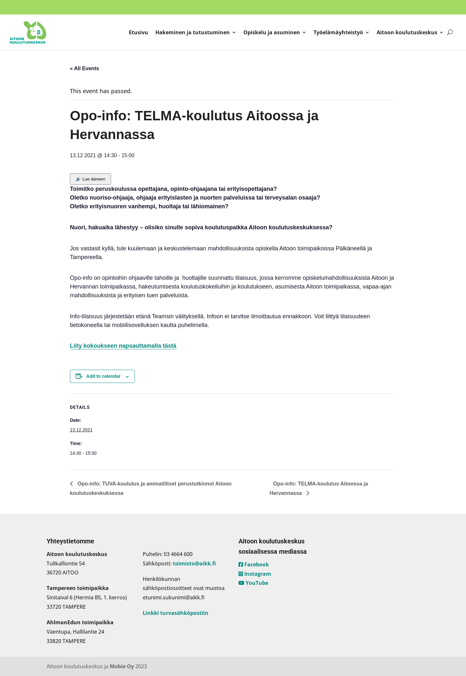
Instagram (255, 573)
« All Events (84, 68)
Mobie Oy (122, 666)
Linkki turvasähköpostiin (175, 612)
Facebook (254, 564)
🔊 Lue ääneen (90, 179)
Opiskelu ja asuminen (271, 32)
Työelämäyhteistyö (338, 32)
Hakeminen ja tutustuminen (192, 32)
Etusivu (138, 32)
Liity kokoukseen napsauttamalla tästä (123, 346)
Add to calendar (103, 376)
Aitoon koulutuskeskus (407, 32)
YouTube (253, 582)
